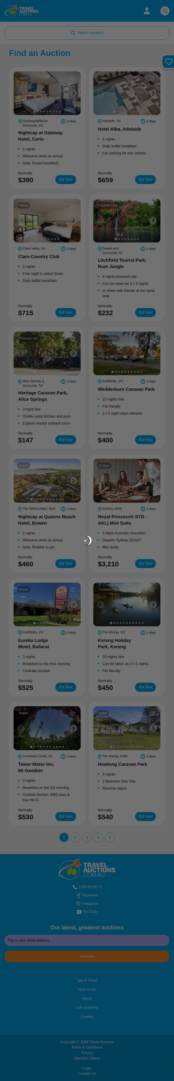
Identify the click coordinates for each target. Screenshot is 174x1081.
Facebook (91, 895)
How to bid (87, 989)
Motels (24, 589)
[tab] (34, 112)
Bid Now (67, 179)
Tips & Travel (87, 980)
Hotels (24, 78)
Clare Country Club (38, 256)
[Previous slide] (20, 93)
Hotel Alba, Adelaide (119, 129)
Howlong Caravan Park (122, 764)
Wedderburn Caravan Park (126, 389)
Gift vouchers (87, 1007)
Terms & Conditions (87, 1047)
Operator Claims (87, 1058)
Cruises (105, 465)
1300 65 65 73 (87, 887)
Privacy (87, 1053)
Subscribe (87, 956)
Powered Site (109, 205)
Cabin (104, 713)
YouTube (93, 912)
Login (86, 1068)
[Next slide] (73, 93)
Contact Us (87, 1074)
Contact (87, 1017)
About (87, 998)
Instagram (91, 904)
